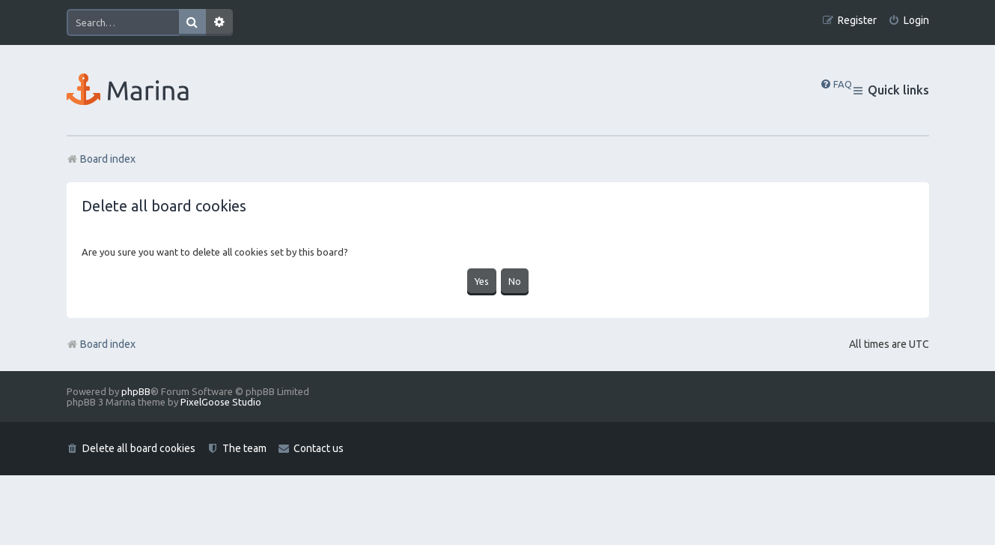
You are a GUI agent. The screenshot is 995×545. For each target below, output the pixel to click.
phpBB (135, 391)
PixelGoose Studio (220, 402)
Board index (101, 344)
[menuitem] (908, 20)
